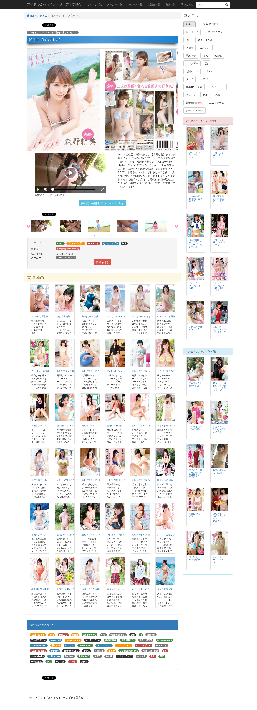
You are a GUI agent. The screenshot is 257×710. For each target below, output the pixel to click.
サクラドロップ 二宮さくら (171, 589)
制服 (188, 39)
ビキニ (43, 15)
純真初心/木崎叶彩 (40, 589)
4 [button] (110, 235)
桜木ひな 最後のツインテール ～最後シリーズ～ (219, 387)
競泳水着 (191, 55)
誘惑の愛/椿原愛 (114, 425)
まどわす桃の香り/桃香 (168, 425)
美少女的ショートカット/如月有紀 (123, 589)
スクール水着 (205, 39)
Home (32, 15)
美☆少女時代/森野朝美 (93, 316)
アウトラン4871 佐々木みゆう (219, 242)
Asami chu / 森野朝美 (167, 316)
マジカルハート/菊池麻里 (195, 428)
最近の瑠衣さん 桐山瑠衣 (219, 471)
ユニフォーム (216, 102)
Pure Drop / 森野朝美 (41, 371)
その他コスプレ (214, 32)
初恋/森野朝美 (63, 316)
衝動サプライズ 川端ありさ (96, 534)
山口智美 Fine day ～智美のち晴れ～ (219, 329)
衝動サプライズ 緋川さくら (96, 425)
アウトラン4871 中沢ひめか (195, 155)
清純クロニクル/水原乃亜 (69, 534)
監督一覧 (171, 4)
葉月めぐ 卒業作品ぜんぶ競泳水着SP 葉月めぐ (196, 474)
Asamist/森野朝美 (39, 316)
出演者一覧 (154, 4)
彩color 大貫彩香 (195, 515)
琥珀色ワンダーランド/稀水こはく (73, 425)
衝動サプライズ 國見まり (44, 425)
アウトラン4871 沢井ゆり (219, 155)
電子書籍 (194, 102)
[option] (45, 226)
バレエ (209, 71)
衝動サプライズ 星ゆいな (94, 480)
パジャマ (191, 94)
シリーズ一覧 (134, 4)
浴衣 (205, 55)
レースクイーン (194, 110)
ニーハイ (205, 47)
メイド (189, 79)
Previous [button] (28, 226)
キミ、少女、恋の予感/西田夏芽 (147, 589)
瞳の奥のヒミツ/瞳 (141, 534)
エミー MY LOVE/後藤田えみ (70, 480)
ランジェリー (216, 87)
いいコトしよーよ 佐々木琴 (219, 559)
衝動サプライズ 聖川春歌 (145, 425)
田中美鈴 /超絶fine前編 (195, 384)
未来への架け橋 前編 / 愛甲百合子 (195, 198)
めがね (218, 55)
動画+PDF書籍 (194, 87)
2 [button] (100, 235)
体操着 (189, 47)
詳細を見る (102, 262)
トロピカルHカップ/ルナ (68, 589)
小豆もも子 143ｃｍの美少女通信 (219, 429)
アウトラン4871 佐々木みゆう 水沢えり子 (219, 287)
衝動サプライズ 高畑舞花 (144, 480)
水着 (217, 94)
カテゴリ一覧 (94, 4)
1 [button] (94, 235)
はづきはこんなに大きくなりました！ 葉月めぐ (219, 517)
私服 (205, 94)
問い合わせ (187, 4)
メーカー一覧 (114, 4)
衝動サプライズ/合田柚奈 (94, 371)
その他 (204, 79)
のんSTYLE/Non (114, 371)
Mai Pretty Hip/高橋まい (195, 558)
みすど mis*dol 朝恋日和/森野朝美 (148, 316)
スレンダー (192, 63)
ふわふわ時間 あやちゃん (195, 328)
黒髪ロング (192, 71)
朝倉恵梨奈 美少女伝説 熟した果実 (218, 198)
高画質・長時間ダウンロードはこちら (102, 203)
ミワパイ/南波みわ (166, 371)
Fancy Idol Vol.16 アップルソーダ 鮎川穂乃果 (195, 243)
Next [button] (176, 226)
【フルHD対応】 (209, 24)
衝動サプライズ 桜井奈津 (69, 371)
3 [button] (105, 235)
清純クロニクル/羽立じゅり (44, 480)
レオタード (192, 32)
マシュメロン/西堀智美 (118, 534)
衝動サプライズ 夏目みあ (145, 371)
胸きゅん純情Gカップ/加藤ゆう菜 (173, 480)
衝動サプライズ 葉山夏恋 (44, 534)
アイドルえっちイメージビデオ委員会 (54, 4)
